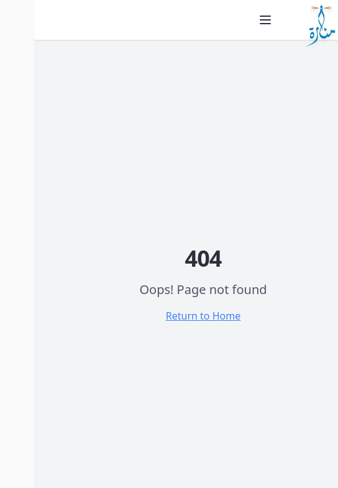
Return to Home (169, 316)
